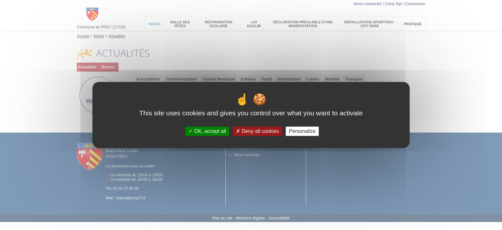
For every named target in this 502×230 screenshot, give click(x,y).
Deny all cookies (257, 131)
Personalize (302, 131)
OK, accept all (207, 131)
